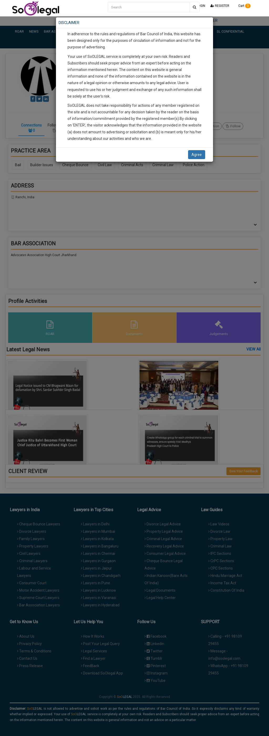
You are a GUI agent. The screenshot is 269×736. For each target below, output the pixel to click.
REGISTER (219, 6)
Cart (243, 6)
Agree (197, 155)
